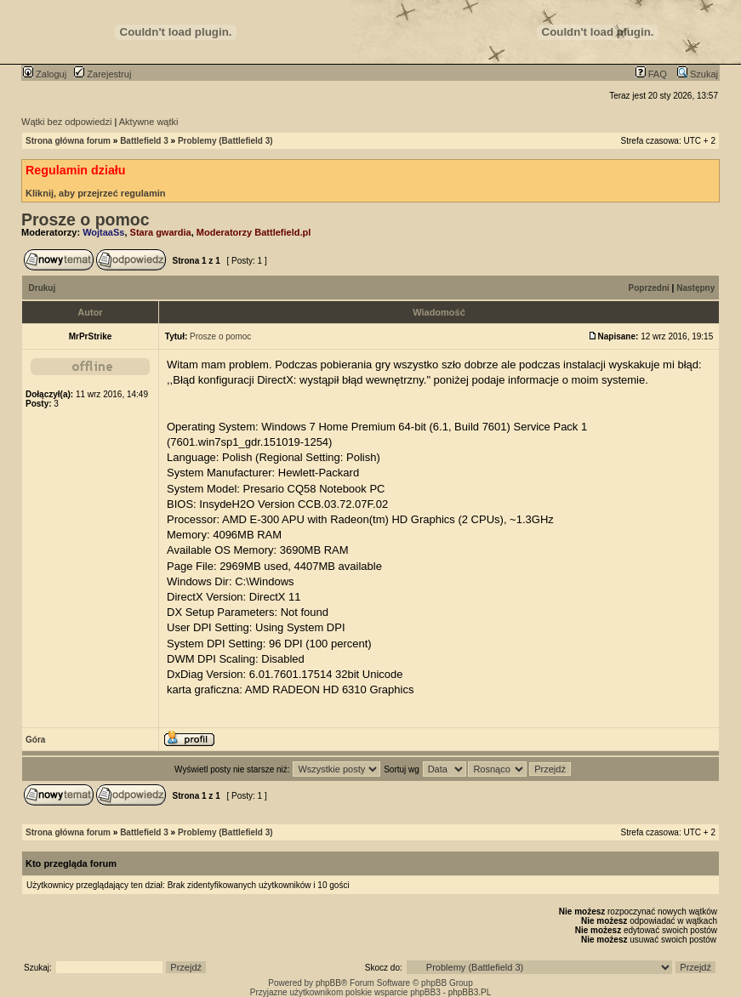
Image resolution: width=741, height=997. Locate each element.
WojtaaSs (103, 232)
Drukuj (42, 288)
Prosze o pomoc (85, 219)
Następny (695, 288)
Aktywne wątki (149, 122)
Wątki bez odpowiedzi (66, 122)
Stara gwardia (160, 232)
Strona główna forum (68, 140)
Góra (35, 739)
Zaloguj (44, 74)
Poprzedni (649, 288)
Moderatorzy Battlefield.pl (254, 232)
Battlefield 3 (144, 140)
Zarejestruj (102, 74)
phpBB (328, 983)
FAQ (651, 74)
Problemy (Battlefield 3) (225, 140)
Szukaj (697, 74)
